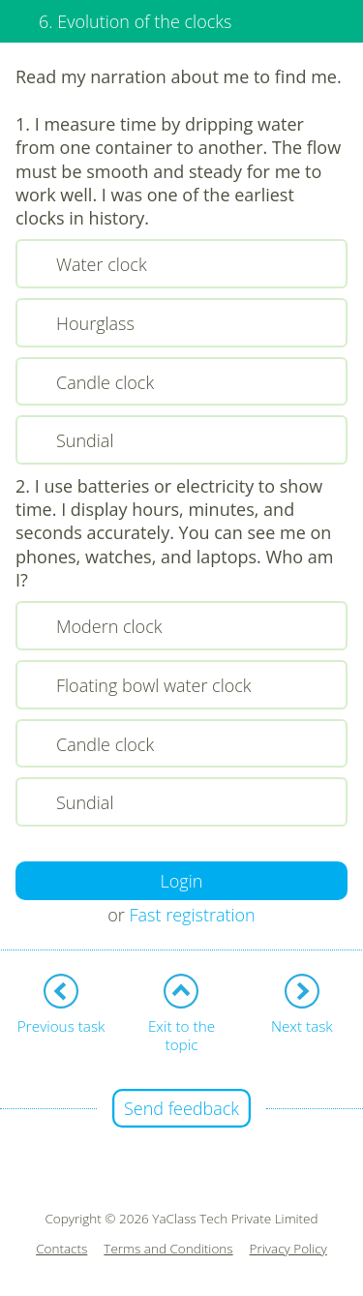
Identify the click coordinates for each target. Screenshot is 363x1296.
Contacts (61, 1249)
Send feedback (181, 1108)
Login (182, 880)
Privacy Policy (288, 1249)
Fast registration (193, 914)
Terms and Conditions (168, 1249)
